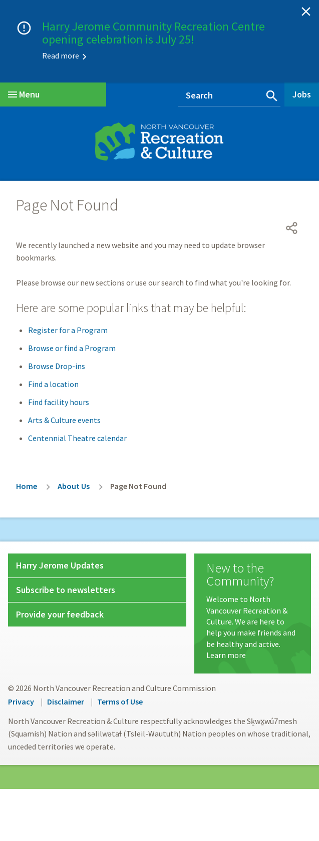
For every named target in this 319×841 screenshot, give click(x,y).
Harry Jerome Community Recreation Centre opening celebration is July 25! (153, 32)
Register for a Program (68, 330)
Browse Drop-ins (56, 366)
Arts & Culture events (64, 420)
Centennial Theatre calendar (77, 438)
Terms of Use (120, 701)
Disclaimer (65, 701)
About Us (74, 486)
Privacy (21, 701)
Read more (60, 55)
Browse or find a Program (72, 348)
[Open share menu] (292, 228)
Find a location (53, 384)
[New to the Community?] (252, 611)
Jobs (301, 94)
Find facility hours (58, 402)
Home (26, 486)
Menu (24, 94)
